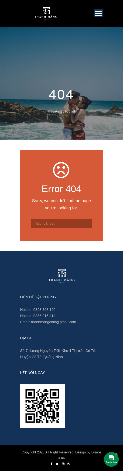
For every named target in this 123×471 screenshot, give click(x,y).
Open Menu (98, 13)
